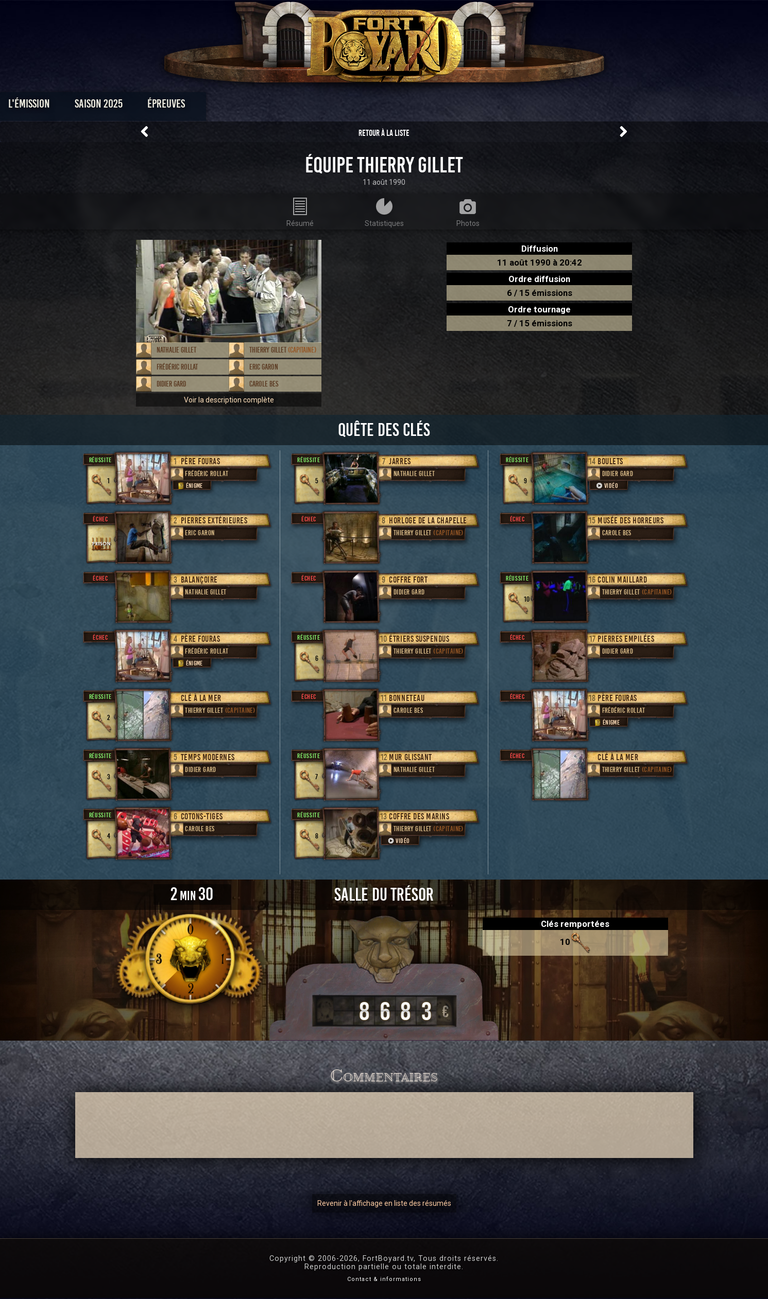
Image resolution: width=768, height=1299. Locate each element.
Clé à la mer (201, 698)
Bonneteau (406, 698)
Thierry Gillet (282, 350)
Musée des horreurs (630, 520)
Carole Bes (263, 384)
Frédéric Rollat (177, 367)
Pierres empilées (626, 639)
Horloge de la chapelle (428, 520)
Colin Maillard (622, 580)
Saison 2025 (223, 106)
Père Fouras (200, 461)
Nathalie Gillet (176, 350)
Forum (511, 106)
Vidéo (398, 840)
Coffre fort (408, 580)
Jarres (400, 461)
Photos (348, 106)
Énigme (189, 485)
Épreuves (290, 106)
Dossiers (455, 106)
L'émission (153, 106)
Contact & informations (384, 1279)
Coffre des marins (419, 816)
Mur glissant (410, 757)
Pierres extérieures (214, 520)
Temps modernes (208, 757)
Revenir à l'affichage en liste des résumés (384, 1203)
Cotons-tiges (202, 816)
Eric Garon (263, 367)
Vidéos (400, 106)
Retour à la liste (384, 133)
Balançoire (199, 580)
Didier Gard (171, 384)
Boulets (610, 461)
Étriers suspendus (419, 639)
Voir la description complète (229, 400)
